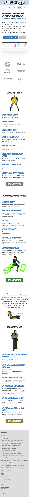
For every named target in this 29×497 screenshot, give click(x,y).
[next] (26, 306)
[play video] (22, 37)
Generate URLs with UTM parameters (13, 465)
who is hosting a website (9, 458)
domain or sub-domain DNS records (13, 455)
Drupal (3, 493)
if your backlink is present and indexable (14, 460)
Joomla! (3, 496)
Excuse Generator (6, 470)
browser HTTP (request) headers (12, 443)
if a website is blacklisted (9, 448)
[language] (25, 7)
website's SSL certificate (9, 450)
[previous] (3, 306)
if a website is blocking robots (11, 445)
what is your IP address (9, 463)
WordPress (4, 491)
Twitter (3, 484)
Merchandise (5, 477)
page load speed (7, 438)
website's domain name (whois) (11, 453)
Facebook (4, 482)
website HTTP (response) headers (12, 441)
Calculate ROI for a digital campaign (12, 468)
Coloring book (5, 479)
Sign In (19, 7)
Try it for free (12, 7)
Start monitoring (14, 184)
